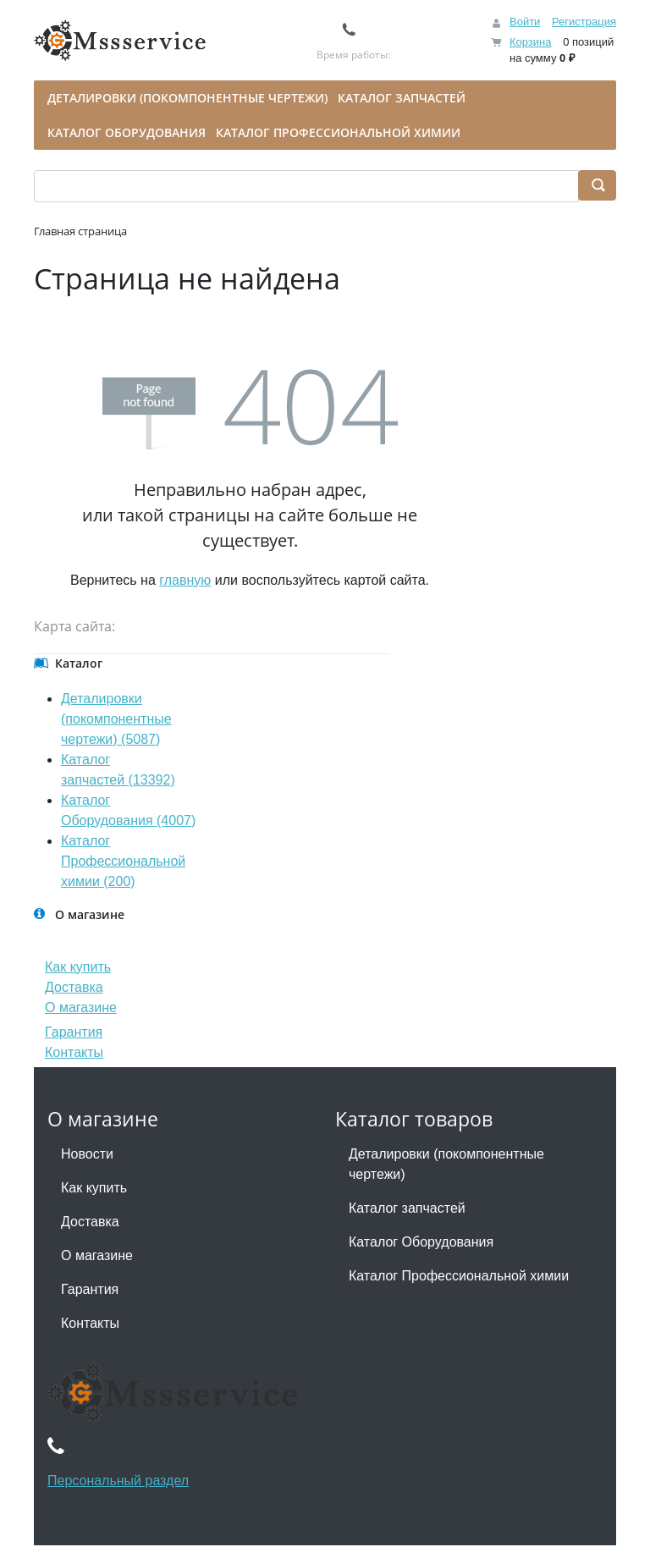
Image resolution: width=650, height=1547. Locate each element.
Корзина (531, 42)
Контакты (74, 1052)
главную (185, 580)
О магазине (81, 1007)
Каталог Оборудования (421, 1242)
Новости (87, 1154)
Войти (525, 21)
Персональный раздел (118, 1480)
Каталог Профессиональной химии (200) (123, 861)
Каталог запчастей (407, 1208)
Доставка (74, 987)
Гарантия (73, 1032)
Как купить (78, 967)
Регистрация (584, 21)
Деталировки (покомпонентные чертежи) (446, 1164)
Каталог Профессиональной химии (459, 1276)
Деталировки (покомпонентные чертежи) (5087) (116, 718)
